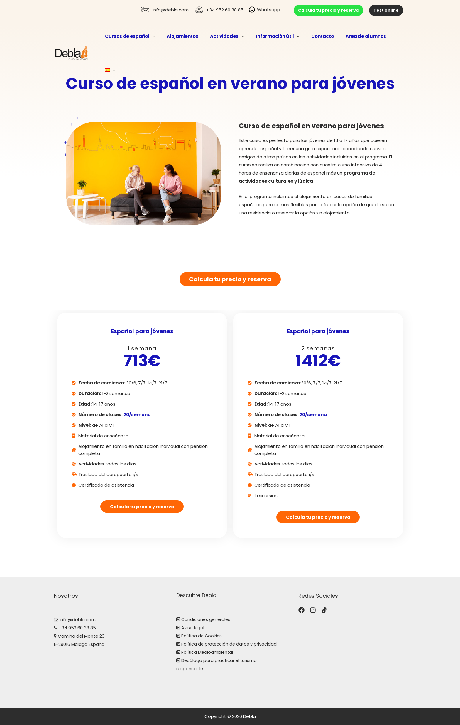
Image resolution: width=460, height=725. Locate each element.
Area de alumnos (362, 36)
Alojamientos (191, 36)
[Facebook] (301, 610)
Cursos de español (141, 36)
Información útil (280, 36)
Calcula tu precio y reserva (328, 10)
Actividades (232, 36)
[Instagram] (313, 610)
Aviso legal (192, 628)
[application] (163, 36)
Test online (386, 10)
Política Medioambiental (207, 652)
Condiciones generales (206, 619)
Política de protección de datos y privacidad (230, 644)
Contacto (322, 36)
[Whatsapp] (264, 9)
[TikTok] (324, 610)
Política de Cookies (202, 636)
